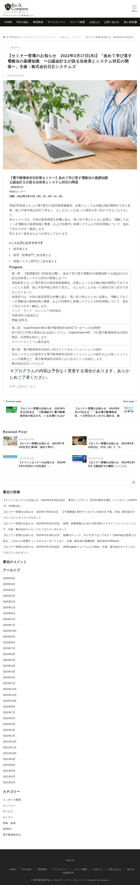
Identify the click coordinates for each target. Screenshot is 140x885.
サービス (8, 811)
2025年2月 (9, 601)
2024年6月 (9, 613)
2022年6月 (9, 718)
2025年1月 (9, 607)
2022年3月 (9, 729)
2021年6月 (9, 770)
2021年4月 (9, 782)
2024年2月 (9, 619)
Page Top (70, 858)
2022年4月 (9, 724)
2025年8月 (9, 578)
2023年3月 (9, 671)
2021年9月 (9, 759)
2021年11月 (10, 747)
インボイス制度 (12, 799)
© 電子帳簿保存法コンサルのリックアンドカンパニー (59, 880)
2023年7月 (9, 648)
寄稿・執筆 (9, 823)
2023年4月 (9, 665)
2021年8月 (9, 764)
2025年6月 (9, 584)
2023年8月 (9, 642)
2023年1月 (9, 683)
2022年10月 (10, 700)
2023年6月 (9, 654)
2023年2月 (9, 677)
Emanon (104, 880)
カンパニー (9, 805)
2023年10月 (10, 630)
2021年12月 (10, 741)
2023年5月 (9, 659)
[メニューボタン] (134, 8)
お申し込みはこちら (22, 386)
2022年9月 (9, 706)
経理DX (7, 828)
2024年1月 (9, 624)
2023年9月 (9, 636)
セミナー (15, 47)
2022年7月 (9, 712)
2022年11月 (10, 694)
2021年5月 (9, 776)
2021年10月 (10, 753)
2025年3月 (9, 595)
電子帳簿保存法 (12, 834)
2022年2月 (9, 735)
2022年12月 (10, 689)
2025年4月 (9, 589)
